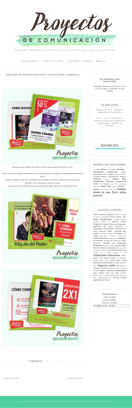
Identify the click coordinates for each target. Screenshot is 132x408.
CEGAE (123, 219)
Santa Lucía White (104, 275)
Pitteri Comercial (107, 270)
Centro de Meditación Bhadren (113, 222)
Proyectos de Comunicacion (81, 402)
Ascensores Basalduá (106, 214)
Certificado (117, 174)
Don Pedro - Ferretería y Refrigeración (113, 236)
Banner (104, 169)
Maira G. (109, 402)
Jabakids (112, 260)
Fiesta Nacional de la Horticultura (104, 248)
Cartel (104, 174)
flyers (115, 192)
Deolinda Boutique (107, 233)
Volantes (121, 188)
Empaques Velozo (113, 238)
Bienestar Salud (121, 217)
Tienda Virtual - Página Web (108, 189)
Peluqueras (96, 270)
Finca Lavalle (105, 250)
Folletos (116, 179)
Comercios (97, 224)
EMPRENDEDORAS (100, 238)
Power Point (114, 184)
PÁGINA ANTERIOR (74, 378)
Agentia (95, 214)
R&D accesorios (120, 273)
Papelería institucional (116, 181)
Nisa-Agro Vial (121, 266)
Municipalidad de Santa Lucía (113, 263)
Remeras (114, 186)
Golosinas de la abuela (102, 252)
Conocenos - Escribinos (80, 61)
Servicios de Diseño (53, 61)
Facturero (106, 179)
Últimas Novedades (29, 61)
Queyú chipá (110, 273)
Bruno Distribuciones (102, 219)
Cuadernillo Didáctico (100, 176)
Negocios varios (106, 265)
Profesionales (120, 270)
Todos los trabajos (110, 297)
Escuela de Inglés (108, 245)
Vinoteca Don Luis (104, 278)
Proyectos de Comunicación (39, 402)
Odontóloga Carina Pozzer (113, 268)
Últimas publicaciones (109, 294)
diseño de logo (101, 192)
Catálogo (110, 174)
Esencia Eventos (120, 245)
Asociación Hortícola (108, 217)
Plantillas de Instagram (101, 184)
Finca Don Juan (97, 250)
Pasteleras (123, 268)
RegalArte (96, 275)
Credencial (123, 174)
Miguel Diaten (121, 260)
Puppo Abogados (98, 273)
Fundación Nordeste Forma (118, 250)
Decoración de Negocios (117, 176)
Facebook (97, 179)
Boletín (113, 169)
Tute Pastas (119, 275)
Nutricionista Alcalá (99, 268)
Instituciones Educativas (106, 255)
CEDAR (116, 219)
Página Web (106, 186)
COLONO (96, 221)
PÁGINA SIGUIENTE (11, 378)
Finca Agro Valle (121, 248)
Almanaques (96, 169)
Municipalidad (97, 263)
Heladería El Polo (119, 252)
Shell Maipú (113, 275)
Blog (109, 169)
